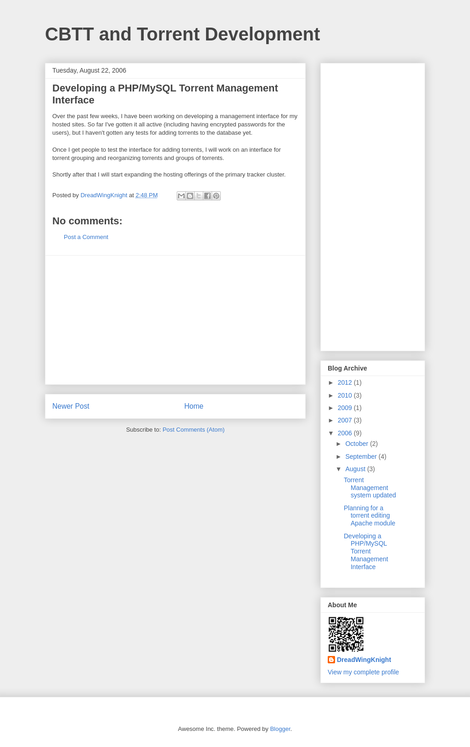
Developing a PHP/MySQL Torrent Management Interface (366, 551)
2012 (346, 382)
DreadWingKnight (364, 659)
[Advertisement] (175, 319)
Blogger (280, 728)
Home (194, 406)
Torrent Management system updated (370, 487)
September (361, 456)
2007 (346, 420)
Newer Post (71, 406)
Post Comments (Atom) (193, 429)
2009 (346, 407)
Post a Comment (86, 237)
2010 (346, 395)
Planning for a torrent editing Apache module (369, 515)
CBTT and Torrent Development (182, 34)
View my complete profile (363, 672)
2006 (346, 433)
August (356, 469)
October (357, 443)
